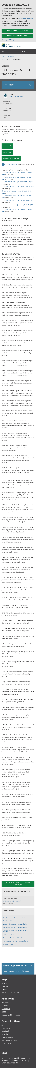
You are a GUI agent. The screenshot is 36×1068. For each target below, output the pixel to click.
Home (4, 56)
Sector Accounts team (16, 97)
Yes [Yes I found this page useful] (26, 965)
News (4, 1012)
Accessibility (6, 983)
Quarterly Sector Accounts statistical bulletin (17, 918)
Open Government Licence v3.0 (17, 1059)
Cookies (5, 986)
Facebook (5, 1031)
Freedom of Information (11, 1015)
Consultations (7, 1037)
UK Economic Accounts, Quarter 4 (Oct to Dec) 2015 (18, 205)
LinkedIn (5, 1034)
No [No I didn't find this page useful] (31, 965)
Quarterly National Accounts (12, 921)
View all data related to (18, 883)
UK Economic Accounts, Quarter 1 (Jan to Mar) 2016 (18, 200)
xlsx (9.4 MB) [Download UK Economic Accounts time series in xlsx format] (7, 152)
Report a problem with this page (16, 971)
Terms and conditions (10, 992)
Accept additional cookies (17, 31)
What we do (6, 1002)
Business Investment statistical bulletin (15, 927)
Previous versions (12, 164)
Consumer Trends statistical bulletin (14, 938)
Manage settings (8, 39)
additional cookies (25, 19)
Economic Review (8, 944)
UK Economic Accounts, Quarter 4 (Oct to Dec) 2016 (18, 186)
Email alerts (6, 1043)
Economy (11, 56)
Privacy (4, 989)
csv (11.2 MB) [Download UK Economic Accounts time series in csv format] (7, 146)
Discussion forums (9, 1040)
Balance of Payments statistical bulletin (15, 924)
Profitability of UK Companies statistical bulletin (15, 931)
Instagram (6, 1028)
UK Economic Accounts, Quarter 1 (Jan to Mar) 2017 (18, 182)
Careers (5, 1005)
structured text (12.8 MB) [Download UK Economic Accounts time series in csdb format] (11, 158)
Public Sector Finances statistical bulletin (16, 941)
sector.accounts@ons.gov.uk (12, 901)
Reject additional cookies (17, 35)
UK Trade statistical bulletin (12, 935)
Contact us (6, 1009)
